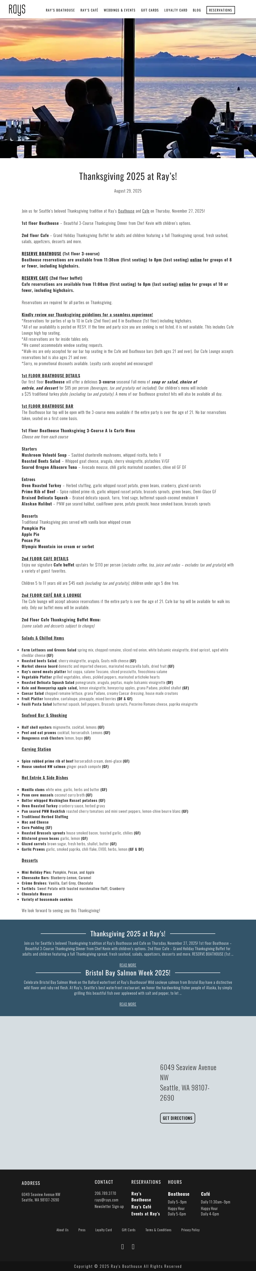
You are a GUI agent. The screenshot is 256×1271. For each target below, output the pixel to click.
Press (81, 1229)
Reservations (220, 10)
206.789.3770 (105, 1193)
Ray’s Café (89, 10)
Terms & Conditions (158, 1229)
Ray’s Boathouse (60, 10)
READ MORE (128, 965)
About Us (63, 1229)
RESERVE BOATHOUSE (41, 253)
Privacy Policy (190, 1229)
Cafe (145, 211)
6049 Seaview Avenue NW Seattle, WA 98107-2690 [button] (41, 1196)
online (196, 260)
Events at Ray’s (145, 1213)
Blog (197, 10)
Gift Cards (150, 10)
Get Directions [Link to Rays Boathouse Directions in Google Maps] (177, 1118)
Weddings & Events (120, 10)
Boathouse (126, 211)
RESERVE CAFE (35, 278)
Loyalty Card (175, 10)
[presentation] (17, 7)
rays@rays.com (107, 1199)
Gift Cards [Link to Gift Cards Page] (128, 1229)
